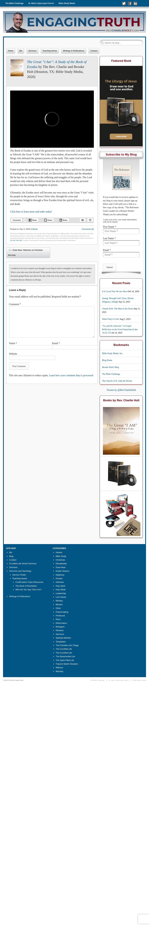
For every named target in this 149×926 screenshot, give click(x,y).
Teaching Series (50, 51)
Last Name (109, 238)
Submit (109, 267)
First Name (109, 226)
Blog (11, 556)
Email (56, 343)
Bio (20, 51)
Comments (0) (88, 229)
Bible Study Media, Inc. (112, 353)
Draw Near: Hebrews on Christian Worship (25, 252)
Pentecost (60, 615)
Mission (59, 604)
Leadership (61, 593)
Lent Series (61, 597)
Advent (59, 552)
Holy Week (61, 589)
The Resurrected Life (65, 656)
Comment (17, 220)
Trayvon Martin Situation (67, 664)
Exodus (59, 578)
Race (58, 619)
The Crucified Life (64, 649)
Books (35, 229)
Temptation (61, 641)
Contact (93, 51)
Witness (59, 667)
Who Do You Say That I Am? (28, 589)
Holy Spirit (60, 586)
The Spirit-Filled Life (65, 660)
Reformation (61, 623)
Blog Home (107, 360)
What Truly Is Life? (110, 319)
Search (102, 42)
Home (10, 51)
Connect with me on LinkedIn (135, 3)
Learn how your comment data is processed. (71, 375)
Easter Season (62, 571)
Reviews (59, 630)
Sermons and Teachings (20, 571)
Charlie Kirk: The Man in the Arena (117, 308)
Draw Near (60, 567)
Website (13, 353)
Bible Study (61, 556)
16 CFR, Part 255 (16, 240)
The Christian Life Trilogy (67, 645)
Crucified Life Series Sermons (22, 563)
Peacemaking (62, 612)
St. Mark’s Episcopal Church (41, 3)
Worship (59, 671)
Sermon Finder (19, 575)
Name (13, 343)
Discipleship (61, 563)
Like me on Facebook (130, 3)
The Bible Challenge (14, 3)
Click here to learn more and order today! (31, 211)
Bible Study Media (67, 3)
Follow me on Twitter (124, 3)
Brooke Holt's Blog (110, 367)
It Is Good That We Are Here (114, 291)
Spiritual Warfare (63, 638)
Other (58, 608)
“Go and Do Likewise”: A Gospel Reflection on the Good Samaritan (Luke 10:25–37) (120, 329)
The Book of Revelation (26, 586)
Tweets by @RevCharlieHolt (121, 390)
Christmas (60, 560)
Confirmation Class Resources (29, 582)
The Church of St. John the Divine (117, 381)
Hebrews (60, 582)
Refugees (60, 627)
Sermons (32, 51)
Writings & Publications (73, 51)
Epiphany (60, 575)
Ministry (59, 600)
